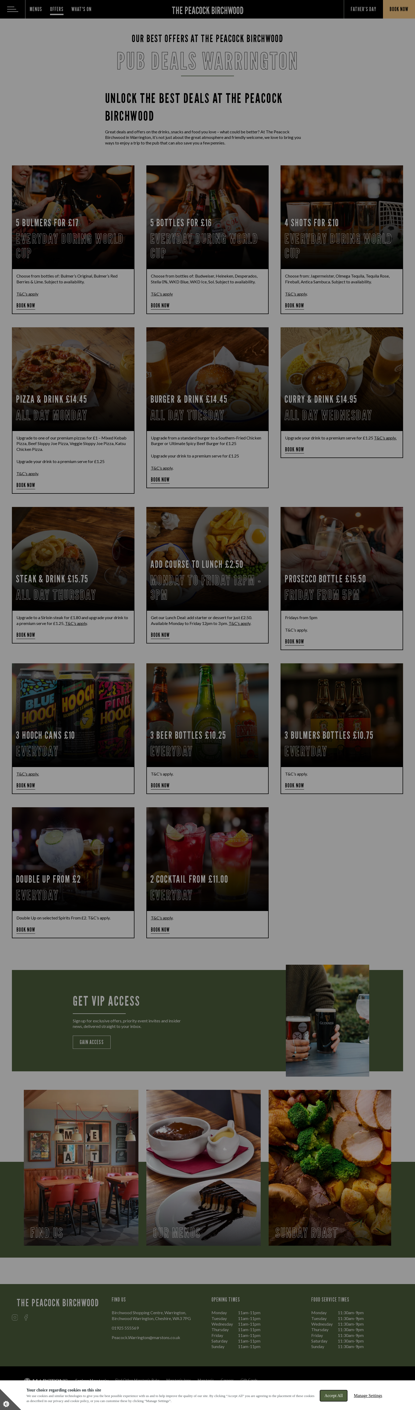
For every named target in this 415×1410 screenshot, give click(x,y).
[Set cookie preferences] (10, 1399)
